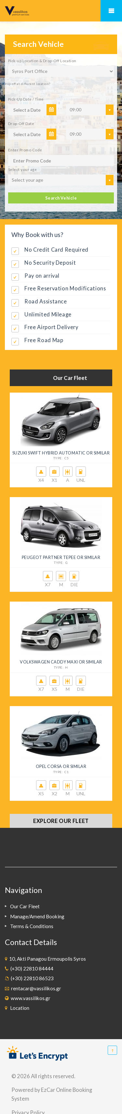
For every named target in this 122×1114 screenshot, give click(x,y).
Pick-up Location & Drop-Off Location (42, 60)
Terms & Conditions (31, 926)
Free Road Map (43, 340)
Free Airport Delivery (51, 327)
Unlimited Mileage (48, 314)
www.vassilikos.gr (29, 998)
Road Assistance (45, 301)
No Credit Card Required (56, 249)
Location (18, 1008)
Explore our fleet (61, 821)
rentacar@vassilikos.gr (35, 988)
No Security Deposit (50, 262)
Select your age (22, 169)
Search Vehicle (61, 198)
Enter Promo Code (25, 149)
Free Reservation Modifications (65, 288)
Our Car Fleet (25, 906)
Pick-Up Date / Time (26, 99)
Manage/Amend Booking (37, 916)
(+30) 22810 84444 (30, 968)
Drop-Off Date (21, 123)
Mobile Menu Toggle (111, 10)
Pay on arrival (42, 275)
